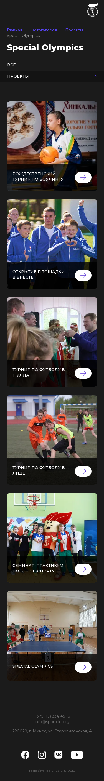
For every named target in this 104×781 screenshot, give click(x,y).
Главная (14, 30)
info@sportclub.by (52, 721)
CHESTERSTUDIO (63, 770)
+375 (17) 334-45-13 (52, 716)
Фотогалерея (44, 30)
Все (11, 64)
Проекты (74, 30)
